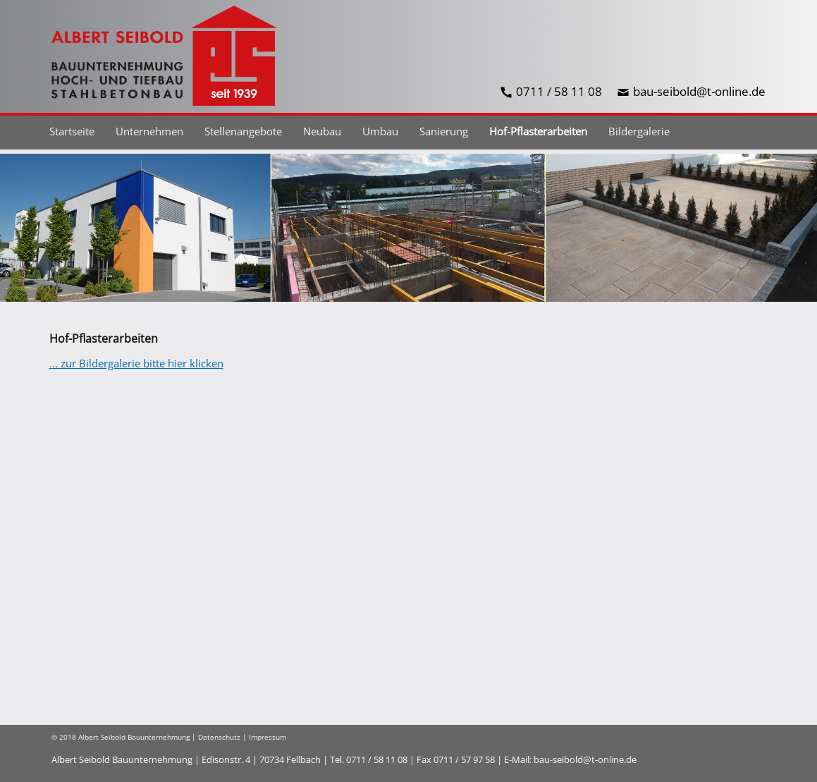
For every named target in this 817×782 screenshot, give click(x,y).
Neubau (322, 131)
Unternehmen (149, 131)
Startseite (71, 131)
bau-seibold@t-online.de (699, 91)
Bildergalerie (639, 131)
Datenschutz (219, 737)
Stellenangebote (243, 131)
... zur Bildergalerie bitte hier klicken (136, 363)
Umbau (380, 131)
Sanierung (443, 131)
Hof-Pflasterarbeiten (538, 131)
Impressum (267, 737)
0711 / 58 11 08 (559, 91)
